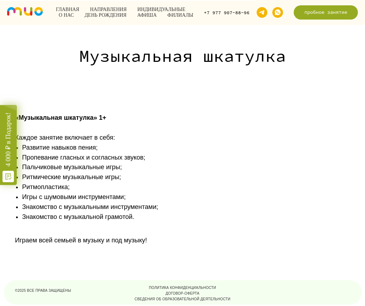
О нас (66, 15)
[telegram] (262, 12)
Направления (108, 9)
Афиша (147, 15)
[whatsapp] (277, 12)
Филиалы (181, 15)
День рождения (105, 15)
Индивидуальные (161, 9)
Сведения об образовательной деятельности (183, 299)
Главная (67, 9)
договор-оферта (183, 293)
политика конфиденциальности (182, 288)
